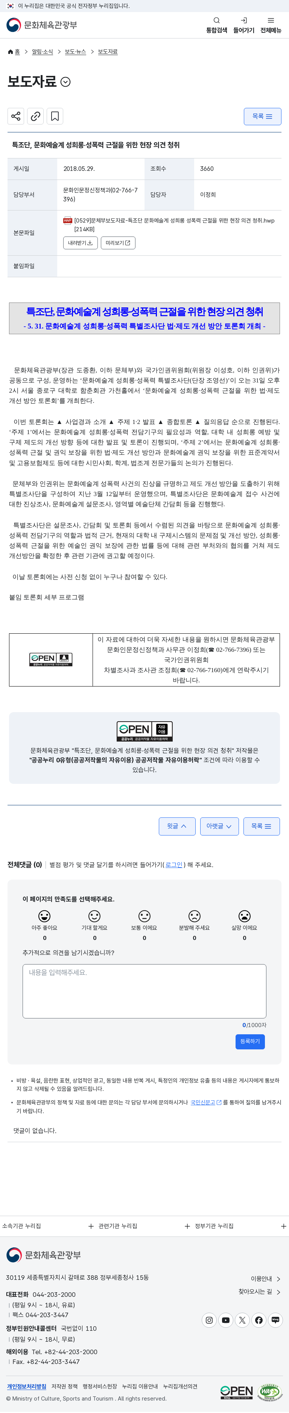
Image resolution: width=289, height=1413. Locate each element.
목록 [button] (261, 827)
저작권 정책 (65, 1387)
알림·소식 (42, 52)
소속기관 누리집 (21, 1227)
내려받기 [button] (80, 244)
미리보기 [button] (118, 244)
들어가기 (241, 30)
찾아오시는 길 (259, 1294)
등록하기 (250, 1042)
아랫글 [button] (218, 827)
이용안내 (265, 1280)
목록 (262, 117)
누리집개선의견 (180, 1387)
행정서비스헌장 (100, 1387)
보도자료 (108, 52)
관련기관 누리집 (117, 1227)
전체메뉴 (270, 30)
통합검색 (213, 30)
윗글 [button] (176, 827)
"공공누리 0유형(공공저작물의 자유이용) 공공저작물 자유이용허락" (115, 761)
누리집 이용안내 (140, 1387)
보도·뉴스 (75, 52)
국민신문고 (206, 1103)
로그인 (174, 866)
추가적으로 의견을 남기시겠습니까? (68, 954)
